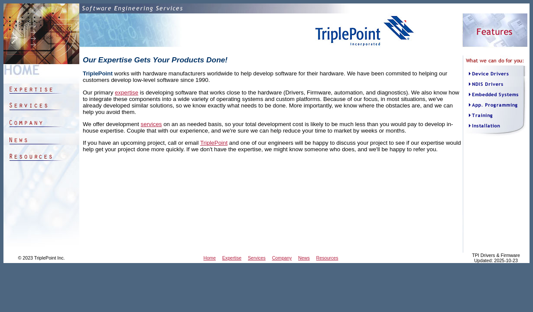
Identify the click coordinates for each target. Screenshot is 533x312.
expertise (126, 92)
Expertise (231, 257)
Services (257, 257)
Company (282, 257)
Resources (327, 257)
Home (210, 257)
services (151, 124)
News (304, 257)
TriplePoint (214, 143)
